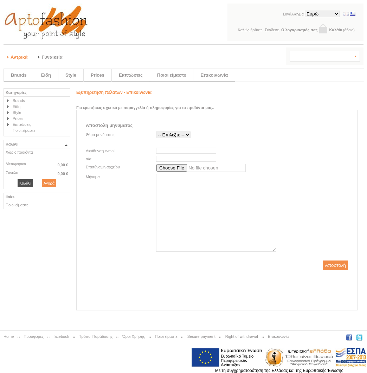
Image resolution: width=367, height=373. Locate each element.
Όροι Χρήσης (133, 336)
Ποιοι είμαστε (171, 75)
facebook (61, 336)
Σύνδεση (272, 30)
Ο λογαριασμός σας (299, 30)
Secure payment (201, 336)
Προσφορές (34, 336)
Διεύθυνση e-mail (100, 151)
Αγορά (49, 183)
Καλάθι (335, 30)
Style (70, 75)
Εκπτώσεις (131, 75)
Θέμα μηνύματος (100, 135)
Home (9, 336)
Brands (19, 75)
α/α (88, 159)
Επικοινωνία (214, 75)
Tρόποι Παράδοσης (95, 336)
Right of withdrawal (241, 336)
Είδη (46, 75)
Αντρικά (19, 57)
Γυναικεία (51, 57)
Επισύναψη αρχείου (103, 167)
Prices (97, 75)
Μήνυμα (93, 177)
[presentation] (216, 290)
